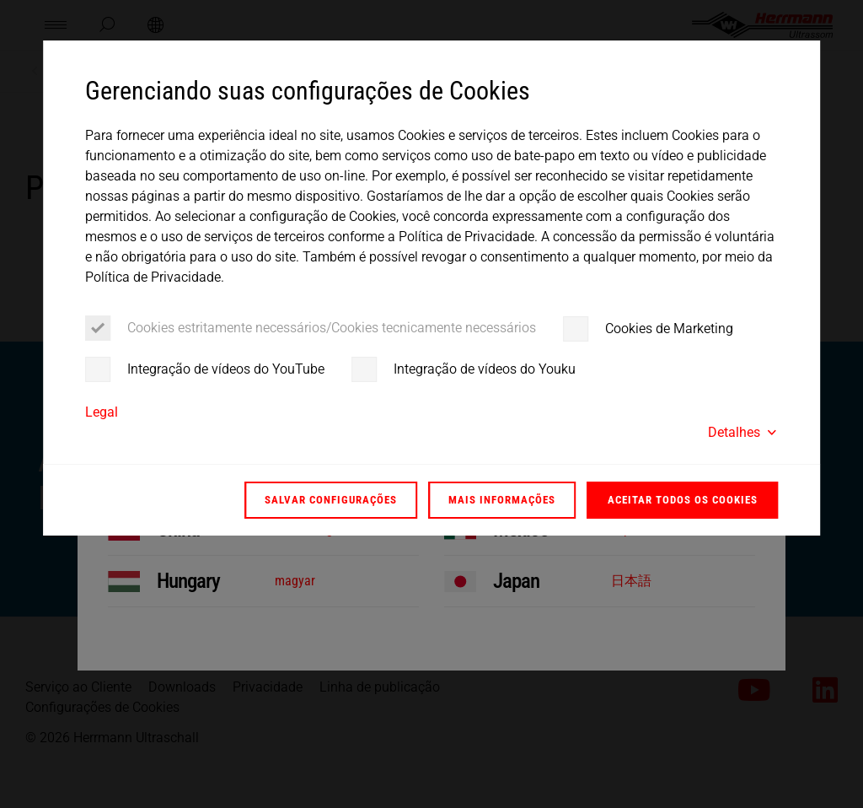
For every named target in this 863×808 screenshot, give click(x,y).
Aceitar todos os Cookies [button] (683, 499)
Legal (101, 412)
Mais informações (501, 499)
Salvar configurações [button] (331, 499)
